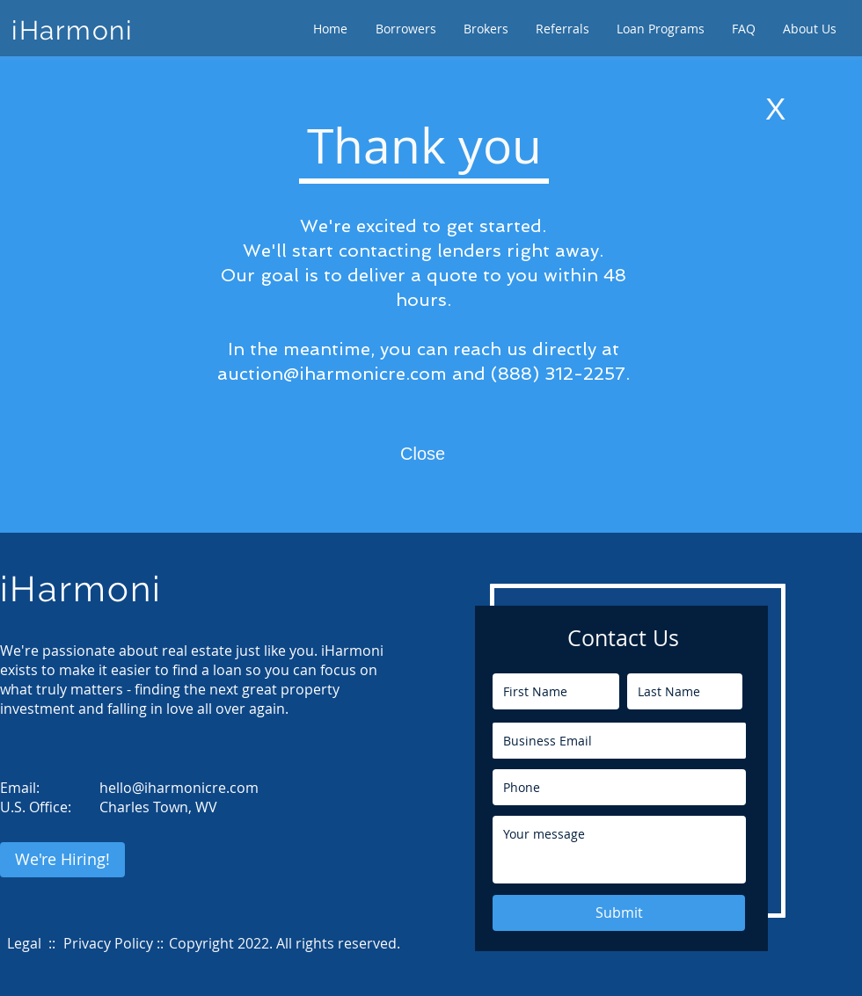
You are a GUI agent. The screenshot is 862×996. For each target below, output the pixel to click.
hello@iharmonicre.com (179, 787)
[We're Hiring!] (62, 859)
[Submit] (619, 913)
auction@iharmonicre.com (332, 373)
